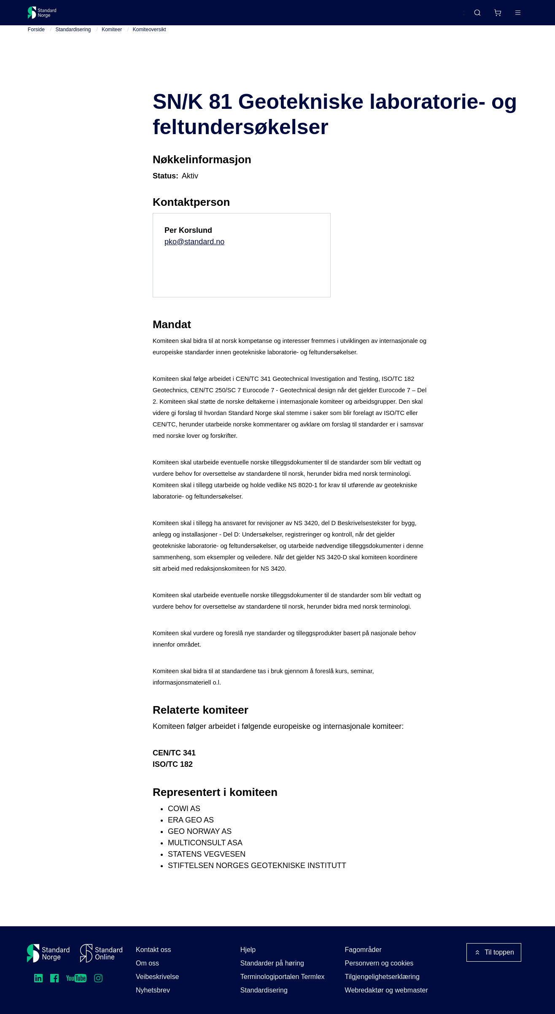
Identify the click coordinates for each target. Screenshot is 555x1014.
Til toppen (494, 952)
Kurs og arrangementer (222, 15)
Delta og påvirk (151, 15)
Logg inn (507, 15)
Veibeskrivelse (157, 976)
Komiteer (112, 43)
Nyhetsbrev (153, 990)
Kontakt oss (153, 949)
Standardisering (73, 43)
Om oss (147, 963)
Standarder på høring (272, 963)
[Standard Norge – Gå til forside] (47, 16)
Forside (36, 43)
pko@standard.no (194, 254)
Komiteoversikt (149, 43)
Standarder (99, 15)
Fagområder (363, 949)
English (437, 16)
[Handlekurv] (473, 16)
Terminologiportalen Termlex (282, 976)
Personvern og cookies (379, 963)
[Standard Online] (101, 953)
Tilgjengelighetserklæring (382, 976)
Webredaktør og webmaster (386, 990)
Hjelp (248, 949)
